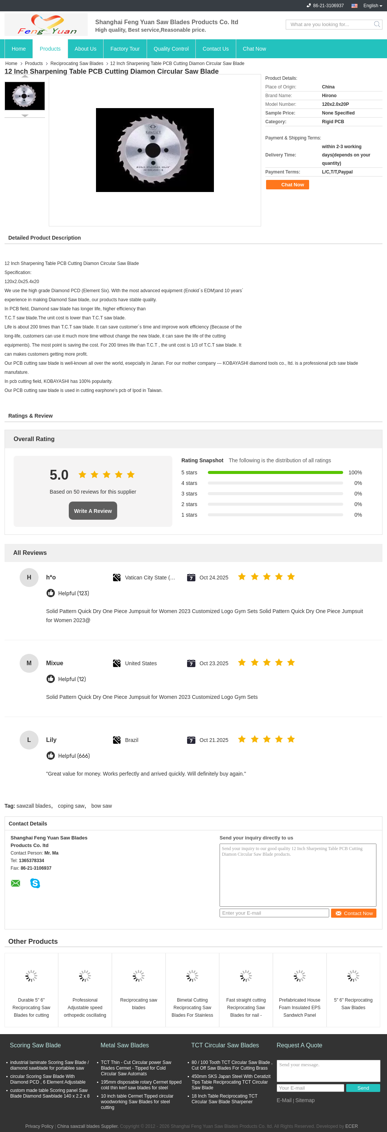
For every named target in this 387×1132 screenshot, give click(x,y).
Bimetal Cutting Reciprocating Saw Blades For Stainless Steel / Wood (192, 1008)
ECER (351, 1126)
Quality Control (171, 49)
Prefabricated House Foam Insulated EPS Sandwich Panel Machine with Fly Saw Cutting (299, 1008)
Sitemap (304, 1100)
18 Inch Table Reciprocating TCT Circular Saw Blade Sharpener (224, 1098)
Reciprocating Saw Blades (76, 63)
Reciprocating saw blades (138, 1003)
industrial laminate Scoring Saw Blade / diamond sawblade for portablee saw (49, 1065)
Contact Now (354, 913)
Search (377, 24)
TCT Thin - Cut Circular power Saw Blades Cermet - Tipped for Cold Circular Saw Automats (136, 1068)
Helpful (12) (72, 679)
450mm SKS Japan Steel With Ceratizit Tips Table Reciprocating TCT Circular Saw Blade (231, 1082)
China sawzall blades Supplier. (88, 1126)
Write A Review (93, 511)
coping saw (71, 806)
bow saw (101, 806)
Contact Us (216, 49)
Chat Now (254, 49)
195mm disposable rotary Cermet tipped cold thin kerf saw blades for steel (141, 1084)
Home (19, 49)
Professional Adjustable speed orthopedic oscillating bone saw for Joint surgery (85, 1008)
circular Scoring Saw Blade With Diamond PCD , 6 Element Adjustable (47, 1079)
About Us (86, 49)
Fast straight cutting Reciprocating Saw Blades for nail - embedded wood (246, 1008)
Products (50, 49)
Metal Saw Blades (125, 1045)
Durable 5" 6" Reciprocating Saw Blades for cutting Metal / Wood (31, 1008)
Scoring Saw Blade (35, 1045)
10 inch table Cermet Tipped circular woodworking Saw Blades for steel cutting (137, 1101)
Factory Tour (125, 49)
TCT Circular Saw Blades (225, 1045)
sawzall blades (34, 806)
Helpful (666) (74, 756)
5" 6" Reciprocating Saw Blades (353, 1003)
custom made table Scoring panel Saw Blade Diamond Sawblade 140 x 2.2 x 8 (50, 1093)
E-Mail (284, 1100)
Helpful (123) (73, 593)
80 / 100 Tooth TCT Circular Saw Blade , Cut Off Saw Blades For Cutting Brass (232, 1065)
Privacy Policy (39, 1126)
